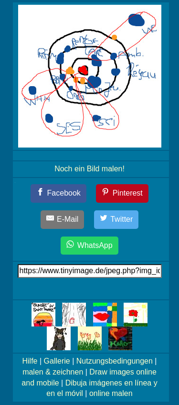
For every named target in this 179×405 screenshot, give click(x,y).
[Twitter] (116, 219)
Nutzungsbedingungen (114, 361)
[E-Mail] (62, 219)
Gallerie (57, 361)
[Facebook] (58, 193)
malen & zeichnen (52, 372)
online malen (111, 393)
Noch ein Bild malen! (89, 169)
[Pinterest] (122, 193)
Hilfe (30, 361)
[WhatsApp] (89, 246)
